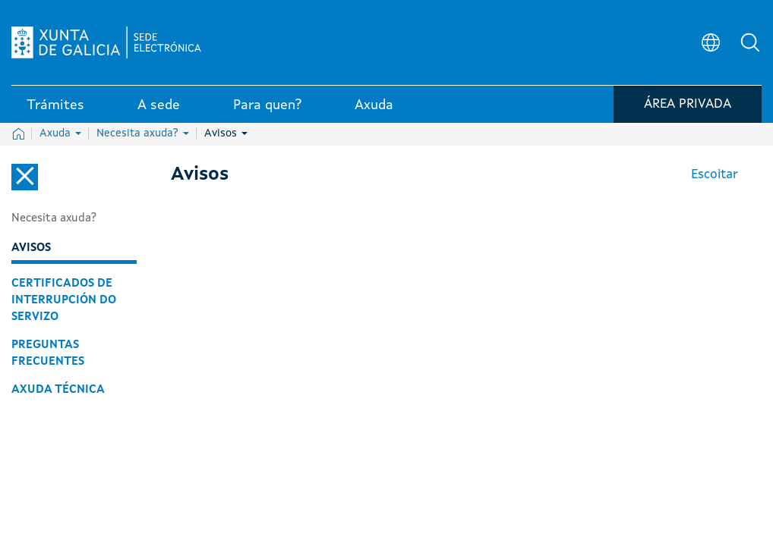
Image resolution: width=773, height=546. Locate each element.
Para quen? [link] (267, 105)
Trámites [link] (55, 105)
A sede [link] (158, 105)
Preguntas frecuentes (47, 353)
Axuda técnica (58, 390)
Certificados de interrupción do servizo (63, 300)
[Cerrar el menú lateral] (24, 177)
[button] (750, 42)
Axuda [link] (374, 105)
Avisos (226, 133)
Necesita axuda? (142, 133)
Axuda (60, 133)
